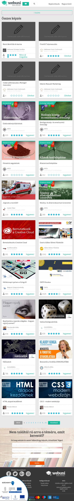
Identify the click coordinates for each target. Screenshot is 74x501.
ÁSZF (64, 485)
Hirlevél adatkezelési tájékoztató (64, 488)
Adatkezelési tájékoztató (63, 483)
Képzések (44, 485)
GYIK (63, 491)
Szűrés (37, 13)
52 (46, 423)
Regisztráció (67, 4)
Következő (54, 423)
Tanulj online (44, 483)
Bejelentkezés (54, 4)
